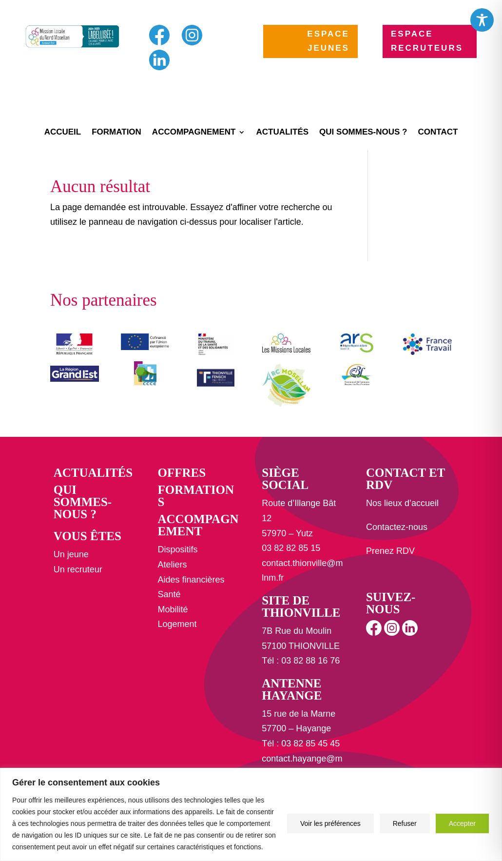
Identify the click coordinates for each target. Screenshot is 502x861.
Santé (168, 594)
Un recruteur (78, 569)
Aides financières (190, 580)
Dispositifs (177, 549)
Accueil (62, 133)
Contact (438, 133)
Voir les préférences (330, 823)
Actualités (282, 133)
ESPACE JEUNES (328, 41)
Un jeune (71, 554)
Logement (176, 624)
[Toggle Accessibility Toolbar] (482, 20)
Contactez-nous (396, 527)
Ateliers (172, 564)
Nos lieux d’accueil (402, 503)
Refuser (405, 823)
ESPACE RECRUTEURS (427, 41)
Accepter (462, 823)
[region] (251, 814)
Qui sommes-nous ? (363, 133)
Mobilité (172, 609)
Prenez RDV (390, 551)
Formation (116, 133)
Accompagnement (194, 133)
